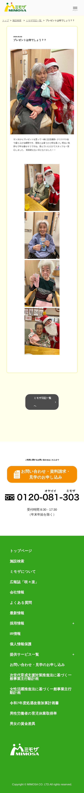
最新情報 (17, 613)
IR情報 (15, 633)
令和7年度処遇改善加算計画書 (34, 703)
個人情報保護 (20, 644)
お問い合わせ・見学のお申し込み (37, 664)
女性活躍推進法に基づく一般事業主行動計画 (41, 691)
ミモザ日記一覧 (34, 20)
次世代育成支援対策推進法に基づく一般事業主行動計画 (41, 677)
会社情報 (17, 592)
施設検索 (16, 20)
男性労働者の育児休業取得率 (33, 713)
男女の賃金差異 (22, 723)
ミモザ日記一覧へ (42, 402)
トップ (5, 20)
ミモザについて (23, 571)
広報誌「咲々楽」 (24, 582)
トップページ (21, 551)
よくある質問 (21, 602)
